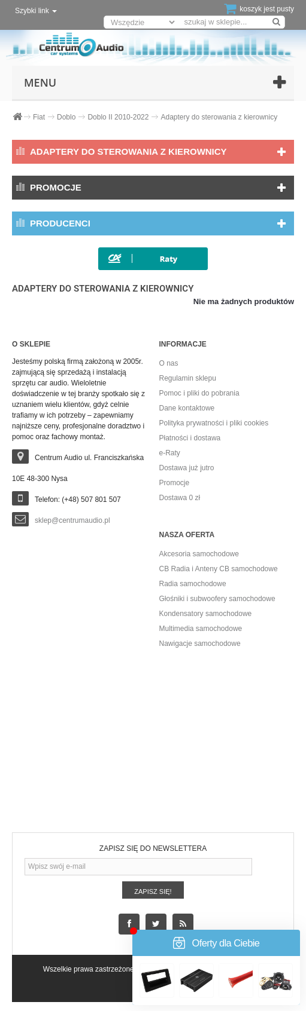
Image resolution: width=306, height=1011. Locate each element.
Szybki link (36, 11)
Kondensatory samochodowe (205, 613)
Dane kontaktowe (187, 408)
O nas (168, 363)
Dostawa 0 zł (180, 498)
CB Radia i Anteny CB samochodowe (218, 569)
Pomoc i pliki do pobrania (199, 393)
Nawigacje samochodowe (200, 643)
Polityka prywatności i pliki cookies (214, 423)
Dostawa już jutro (186, 468)
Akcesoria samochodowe (199, 554)
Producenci (60, 223)
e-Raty (169, 453)
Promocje (55, 187)
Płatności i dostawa (190, 438)
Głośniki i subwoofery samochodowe (217, 599)
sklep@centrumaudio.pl (72, 520)
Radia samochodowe (192, 584)
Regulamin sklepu (187, 378)
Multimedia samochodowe (201, 628)
